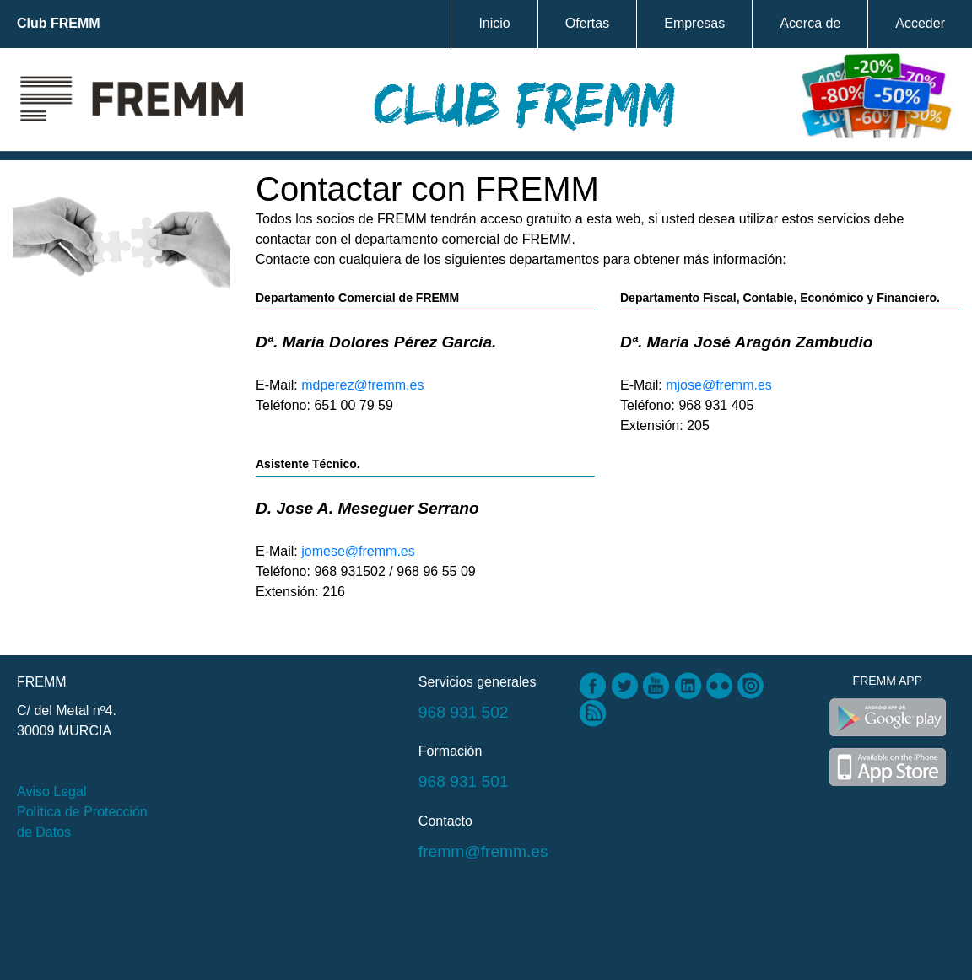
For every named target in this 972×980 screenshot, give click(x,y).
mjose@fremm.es (719, 385)
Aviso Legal (51, 791)
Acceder (920, 23)
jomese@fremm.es (358, 551)
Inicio (494, 23)
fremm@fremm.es (483, 851)
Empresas (694, 23)
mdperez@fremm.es (362, 385)
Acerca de (810, 23)
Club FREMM (58, 23)
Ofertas (587, 23)
